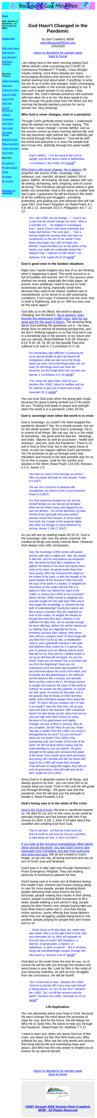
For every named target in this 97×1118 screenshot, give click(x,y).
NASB (70, 163)
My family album (10, 167)
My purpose (7, 181)
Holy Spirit (7, 103)
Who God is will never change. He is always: (51, 169)
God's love (7, 85)
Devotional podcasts (7, 62)
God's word (7, 128)
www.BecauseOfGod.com (57, 42)
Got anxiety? (8, 119)
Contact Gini (8, 38)
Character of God (10, 90)
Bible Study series (10, 48)
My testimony (8, 163)
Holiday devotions (10, 81)
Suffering (6, 115)
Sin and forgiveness (7, 109)
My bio (5, 172)
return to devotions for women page (58, 52)
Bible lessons (8, 52)
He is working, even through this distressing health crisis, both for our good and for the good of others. (54, 318)
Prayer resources (10, 148)
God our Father (9, 94)
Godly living (7, 123)
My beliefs (7, 177)
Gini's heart (7, 153)
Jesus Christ (8, 99)
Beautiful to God (9, 139)
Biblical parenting (10, 144)
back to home (58, 56)
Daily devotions (9, 57)
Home (5, 16)
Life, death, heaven (7, 133)
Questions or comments (8, 192)
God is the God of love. (37, 810)
